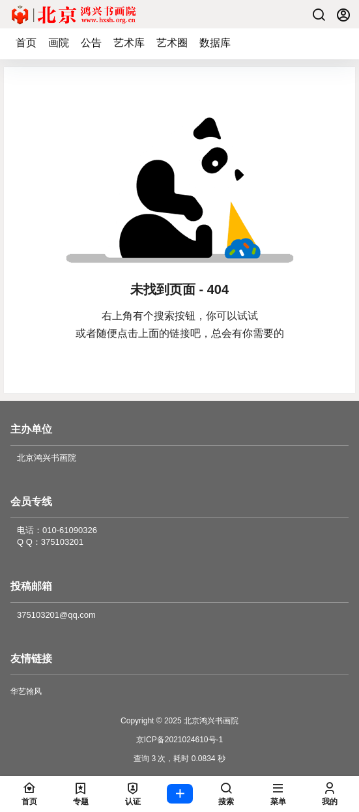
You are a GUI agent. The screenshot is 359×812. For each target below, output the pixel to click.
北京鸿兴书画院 (210, 720)
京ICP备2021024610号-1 (179, 739)
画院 (58, 42)
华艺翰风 (26, 691)
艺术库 (129, 42)
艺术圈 (172, 42)
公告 (91, 42)
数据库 (215, 42)
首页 (26, 42)
